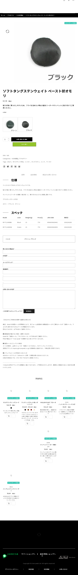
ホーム (3, 15)
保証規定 (31, 569)
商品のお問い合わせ (50, 175)
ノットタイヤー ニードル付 (66, 404)
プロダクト (10, 15)
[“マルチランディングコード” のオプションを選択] (9, 416)
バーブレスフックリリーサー (11, 490)
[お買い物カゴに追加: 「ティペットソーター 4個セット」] (46, 461)
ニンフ (43, 162)
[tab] (22, 175)
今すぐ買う (24, 144)
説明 (22, 175)
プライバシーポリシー (12, 569)
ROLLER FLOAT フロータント (48, 403)
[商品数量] (5, 139)
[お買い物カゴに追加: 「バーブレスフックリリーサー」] (9, 503)
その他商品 (19, 15)
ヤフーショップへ (28, 554)
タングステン (35, 162)
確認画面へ (29, 311)
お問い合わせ (63, 569)
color (4, 112)
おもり (9, 162)
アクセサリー (23, 159)
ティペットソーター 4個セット (48, 445)
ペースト (49, 162)
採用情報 (46, 569)
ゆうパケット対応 (18, 162)
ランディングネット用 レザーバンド (29, 403)
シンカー (27, 162)
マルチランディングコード (11, 402)
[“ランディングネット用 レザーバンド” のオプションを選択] (27, 423)
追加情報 (34, 175)
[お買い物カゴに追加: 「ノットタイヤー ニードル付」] (64, 417)
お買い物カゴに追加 (22, 139)
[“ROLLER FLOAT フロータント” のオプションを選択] (46, 417)
